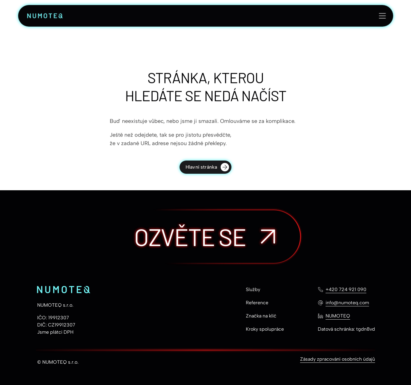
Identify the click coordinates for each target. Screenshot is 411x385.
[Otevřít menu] (382, 16)
